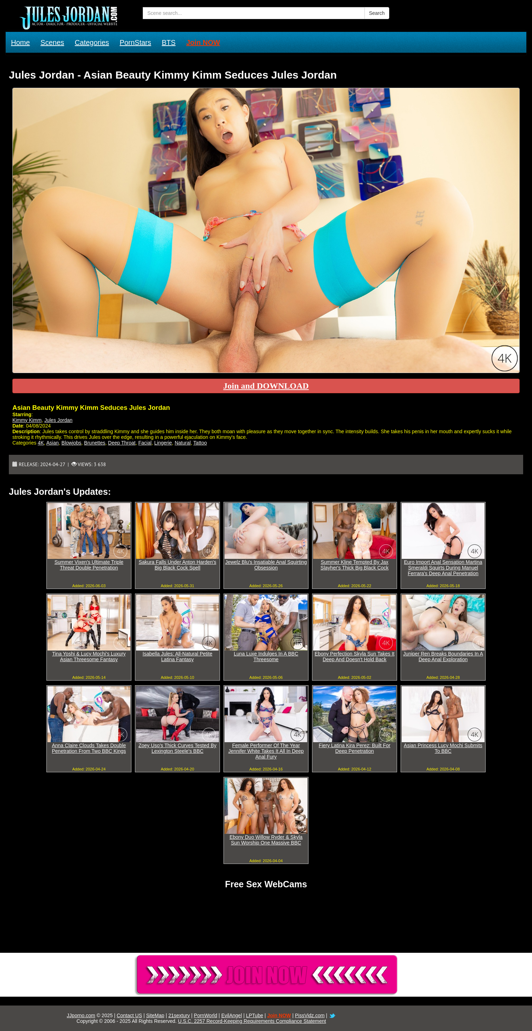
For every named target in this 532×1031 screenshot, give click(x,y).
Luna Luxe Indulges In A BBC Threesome (266, 656)
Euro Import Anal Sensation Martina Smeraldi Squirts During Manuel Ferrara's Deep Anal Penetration (443, 567)
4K (41, 443)
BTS (169, 42)
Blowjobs (71, 443)
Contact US (129, 1015)
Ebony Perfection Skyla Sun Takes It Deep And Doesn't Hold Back (354, 656)
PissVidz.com (310, 1015)
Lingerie (163, 443)
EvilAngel (231, 1015)
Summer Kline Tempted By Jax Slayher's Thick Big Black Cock (355, 565)
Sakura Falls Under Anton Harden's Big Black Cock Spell (177, 565)
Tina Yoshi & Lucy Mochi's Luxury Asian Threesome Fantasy (89, 656)
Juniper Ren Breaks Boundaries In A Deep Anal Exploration (443, 656)
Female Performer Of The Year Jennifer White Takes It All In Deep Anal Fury (266, 751)
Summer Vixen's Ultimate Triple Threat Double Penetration (89, 565)
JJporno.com (81, 1015)
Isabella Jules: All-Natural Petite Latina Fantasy (178, 656)
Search (377, 13)
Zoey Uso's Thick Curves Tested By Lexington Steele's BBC (177, 748)
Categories (92, 42)
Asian (52, 443)
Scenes (52, 42)
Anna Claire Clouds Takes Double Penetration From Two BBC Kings (89, 748)
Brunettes (94, 443)
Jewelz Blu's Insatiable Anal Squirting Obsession (266, 565)
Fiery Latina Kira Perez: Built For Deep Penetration (354, 748)
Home (20, 42)
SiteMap (155, 1015)
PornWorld (205, 1015)
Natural (183, 443)
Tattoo (200, 443)
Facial (144, 443)
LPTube (254, 1015)
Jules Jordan (58, 420)
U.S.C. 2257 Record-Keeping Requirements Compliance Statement (252, 1021)
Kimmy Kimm (26, 420)
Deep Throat (122, 443)
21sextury (179, 1015)
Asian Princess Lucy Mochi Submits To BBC (443, 748)
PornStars (135, 42)
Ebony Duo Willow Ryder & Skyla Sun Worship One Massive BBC (266, 840)
